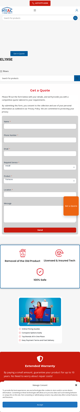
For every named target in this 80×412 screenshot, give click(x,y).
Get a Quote (71, 206)
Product (8, 176)
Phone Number (11, 135)
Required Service (11, 162)
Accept (40, 404)
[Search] (40, 18)
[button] (76, 385)
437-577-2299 (40, 3)
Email (7, 149)
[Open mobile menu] (34, 10)
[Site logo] (7, 10)
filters (6, 71)
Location (8, 190)
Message (7, 203)
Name (7, 121)
